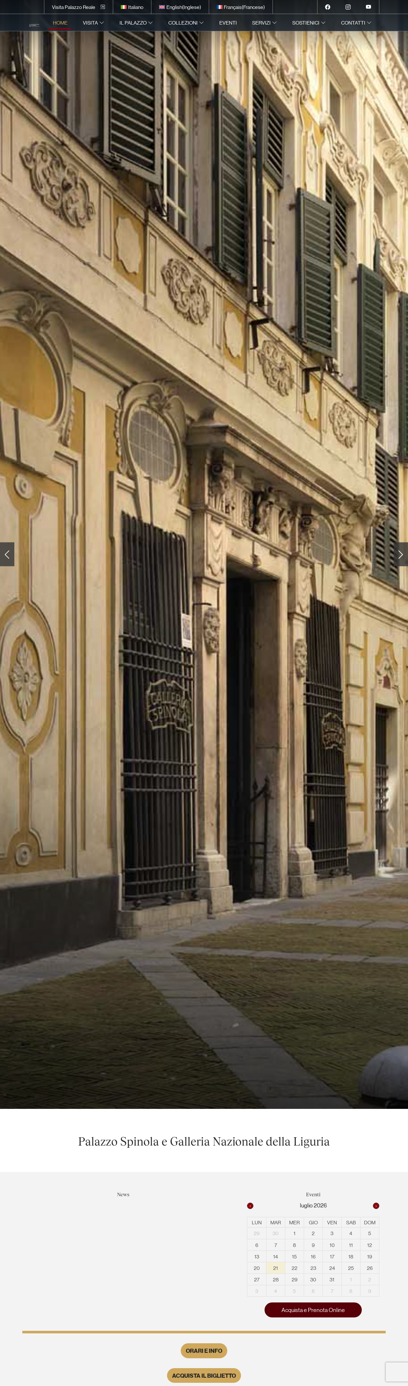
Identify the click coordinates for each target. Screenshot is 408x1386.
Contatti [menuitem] (353, 22)
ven (332, 1222)
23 (313, 1267)
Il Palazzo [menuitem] (133, 22)
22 (294, 1267)
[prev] (250, 1206)
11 (351, 1245)
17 (332, 1256)
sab (351, 1222)
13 (256, 1256)
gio (313, 1222)
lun (257, 1222)
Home (60, 22)
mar (275, 1222)
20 (257, 1267)
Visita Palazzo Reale (73, 7)
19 (369, 1256)
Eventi (228, 22)
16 (313, 1256)
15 (294, 1256)
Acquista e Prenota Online (313, 1309)
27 (256, 1279)
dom (369, 1222)
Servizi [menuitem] (261, 22)
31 (332, 1279)
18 (350, 1256)
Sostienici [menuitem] (305, 22)
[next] (376, 1206)
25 (351, 1267)
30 (276, 1233)
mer (294, 1222)
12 (369, 1245)
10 (332, 1245)
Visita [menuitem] (90, 22)
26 (370, 1267)
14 (275, 1256)
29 (256, 1233)
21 (275, 1267)
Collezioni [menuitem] (183, 22)
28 (276, 1279)
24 (332, 1267)
